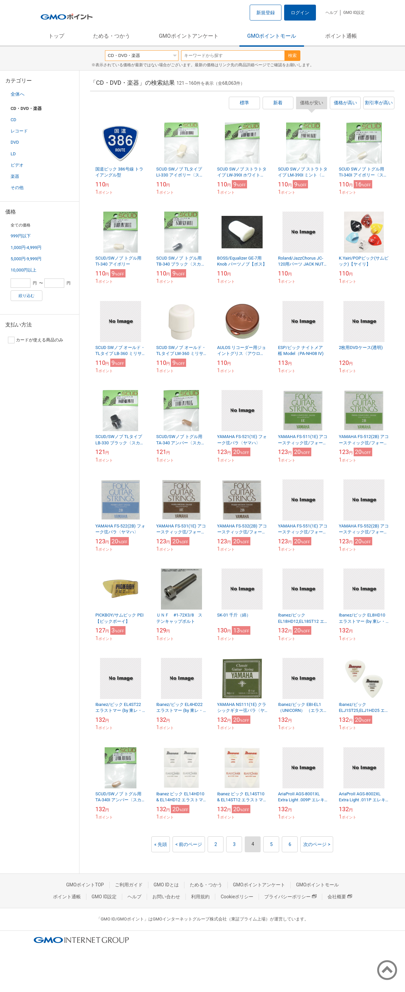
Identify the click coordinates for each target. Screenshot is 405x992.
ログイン (300, 12)
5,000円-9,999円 (26, 258)
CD (13, 119)
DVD (15, 142)
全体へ (18, 94)
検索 (292, 55)
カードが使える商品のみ (35, 340)
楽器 (15, 176)
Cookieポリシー (237, 896)
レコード (19, 130)
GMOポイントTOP (85, 884)
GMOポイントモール (271, 36)
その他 (17, 187)
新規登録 (265, 12)
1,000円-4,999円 (26, 247)
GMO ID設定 (354, 12)
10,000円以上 (23, 270)
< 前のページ (189, 844)
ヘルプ (331, 12)
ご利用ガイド (129, 884)
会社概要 (340, 896)
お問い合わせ (166, 896)
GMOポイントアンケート (189, 36)
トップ (56, 36)
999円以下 (21, 235)
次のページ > (316, 844)
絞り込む (26, 295)
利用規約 (200, 896)
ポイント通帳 (341, 36)
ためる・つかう (111, 36)
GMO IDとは (166, 884)
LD (13, 153)
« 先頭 (160, 844)
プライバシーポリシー (290, 896)
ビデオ (17, 165)
